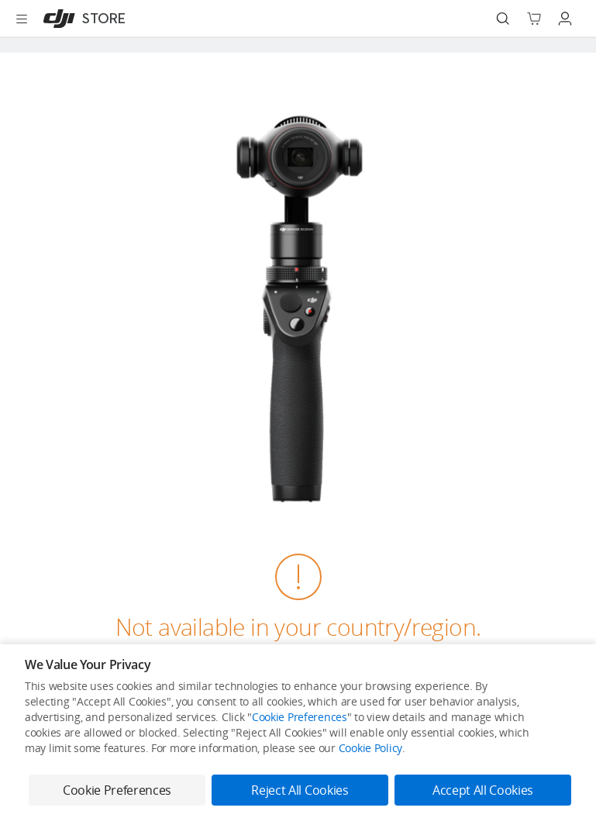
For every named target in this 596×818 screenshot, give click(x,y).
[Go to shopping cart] (533, 18)
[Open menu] (21, 18)
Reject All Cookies (299, 790)
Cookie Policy (370, 747)
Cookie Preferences (299, 716)
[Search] (502, 18)
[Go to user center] (564, 18)
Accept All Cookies (482, 790)
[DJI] (81, 18)
